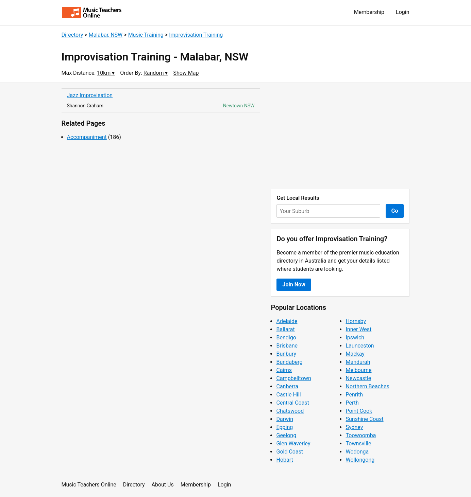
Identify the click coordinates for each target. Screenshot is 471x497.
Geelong (286, 435)
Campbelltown (293, 378)
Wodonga (357, 451)
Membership (369, 12)
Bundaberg (289, 362)
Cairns (284, 370)
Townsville (358, 443)
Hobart (284, 460)
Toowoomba (361, 435)
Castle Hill (288, 394)
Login (402, 12)
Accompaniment (87, 137)
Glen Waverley (293, 443)
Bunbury (286, 354)
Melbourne (358, 370)
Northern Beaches (367, 386)
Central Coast (292, 403)
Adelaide (286, 321)
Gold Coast (289, 451)
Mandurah (358, 362)
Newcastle (358, 378)
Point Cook (359, 411)
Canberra (287, 386)
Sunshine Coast (364, 419)
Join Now (293, 284)
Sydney (354, 427)
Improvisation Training (196, 35)
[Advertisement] (340, 135)
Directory (72, 35)
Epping (284, 427)
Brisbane (287, 345)
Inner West (358, 329)
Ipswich (355, 337)
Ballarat (285, 329)
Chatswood (290, 411)
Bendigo (286, 337)
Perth (352, 403)
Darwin (284, 419)
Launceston (360, 345)
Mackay (355, 354)
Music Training (146, 35)
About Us (163, 484)
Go (394, 211)
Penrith (354, 394)
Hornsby (356, 321)
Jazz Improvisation (90, 95)
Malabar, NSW (106, 35)
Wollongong (360, 460)
